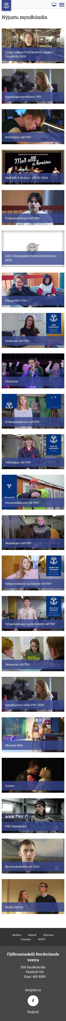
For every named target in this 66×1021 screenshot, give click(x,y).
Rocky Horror (14, 907)
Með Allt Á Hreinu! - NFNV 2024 (26, 177)
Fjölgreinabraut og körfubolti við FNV (30, 624)
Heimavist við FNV (17, 664)
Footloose (11, 381)
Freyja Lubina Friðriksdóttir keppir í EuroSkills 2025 (29, 54)
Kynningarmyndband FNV (23, 96)
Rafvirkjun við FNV (18, 137)
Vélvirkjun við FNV (18, 462)
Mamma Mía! (14, 745)
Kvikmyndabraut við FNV (22, 218)
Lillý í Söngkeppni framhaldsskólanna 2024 (30, 258)
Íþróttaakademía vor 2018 (22, 866)
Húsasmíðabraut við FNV (22, 502)
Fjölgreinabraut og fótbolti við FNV (28, 583)
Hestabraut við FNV (18, 543)
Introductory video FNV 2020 (24, 705)
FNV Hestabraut (16, 826)
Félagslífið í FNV (16, 300)
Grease (9, 785)
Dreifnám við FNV (17, 341)
